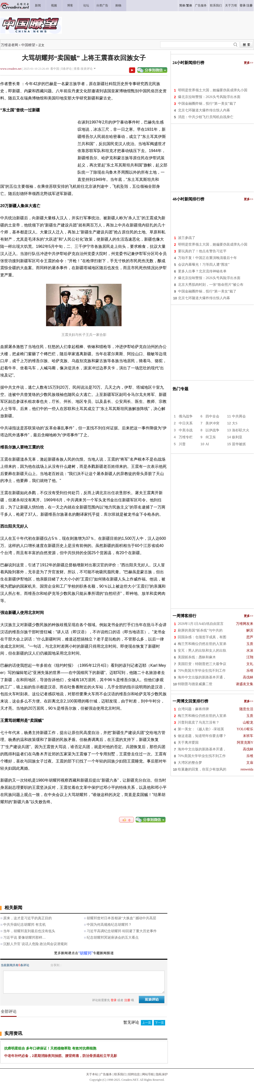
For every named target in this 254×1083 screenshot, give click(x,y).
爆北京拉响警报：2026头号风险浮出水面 (209, 97)
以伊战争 (212, 430)
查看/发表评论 (83, 68)
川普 (182, 444)
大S (234, 423)
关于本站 (92, 1074)
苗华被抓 (239, 444)
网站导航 (148, 1074)
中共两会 (239, 416)
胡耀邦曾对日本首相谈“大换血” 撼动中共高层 (121, 918)
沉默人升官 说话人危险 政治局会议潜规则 (35, 944)
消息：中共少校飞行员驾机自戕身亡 (205, 117)
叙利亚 (237, 437)
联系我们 (120, 1074)
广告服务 (106, 1074)
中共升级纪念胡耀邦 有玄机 (24, 924)
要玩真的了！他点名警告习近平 (202, 251)
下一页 (159, 1022)
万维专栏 (186, 437)
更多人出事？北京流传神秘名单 (202, 271)
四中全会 (212, 416)
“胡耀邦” (85, 953)
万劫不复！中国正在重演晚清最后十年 (207, 258)
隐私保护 (162, 1074)
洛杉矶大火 (240, 430)
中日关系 (186, 423)
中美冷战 (186, 430)
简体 (182, 5)
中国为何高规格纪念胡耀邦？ (109, 924)
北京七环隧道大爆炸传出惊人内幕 (204, 110)
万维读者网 (9, 45)
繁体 (189, 5)
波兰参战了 (186, 238)
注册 (250, 5)
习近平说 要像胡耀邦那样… (24, 937)
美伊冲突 (212, 423)
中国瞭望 (28, 45)
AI (207, 444)
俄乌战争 (186, 416)
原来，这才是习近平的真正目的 (27, 918)
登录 (243, 5)
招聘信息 (134, 1074)
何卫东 (210, 437)
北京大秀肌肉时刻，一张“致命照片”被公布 (210, 285)
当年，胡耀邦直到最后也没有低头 (29, 931)
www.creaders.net (11, 68)
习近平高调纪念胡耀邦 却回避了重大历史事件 (122, 931)
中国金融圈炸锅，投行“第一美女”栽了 (207, 103)
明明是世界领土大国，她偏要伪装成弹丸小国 (212, 90)
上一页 (146, 1022)
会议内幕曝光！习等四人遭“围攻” (203, 264)
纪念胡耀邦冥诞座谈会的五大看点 (113, 937)
